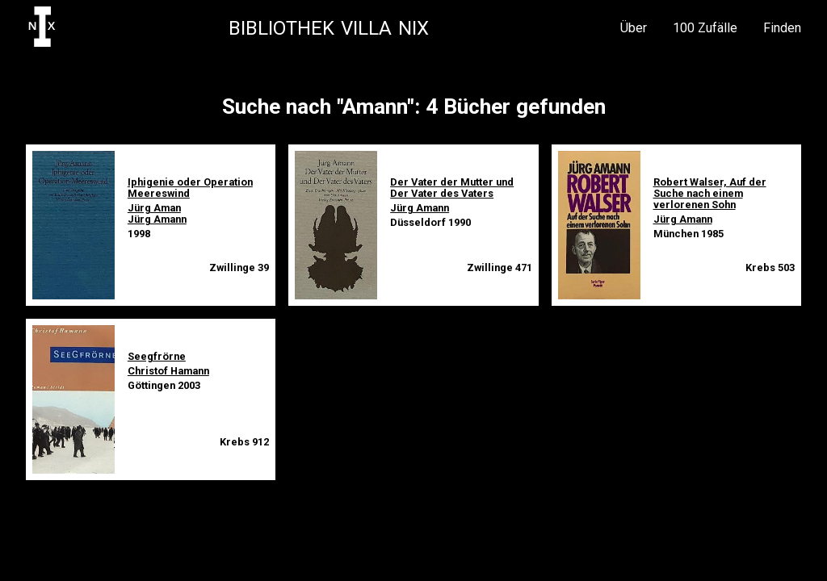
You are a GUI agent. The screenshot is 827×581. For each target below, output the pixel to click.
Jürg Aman (154, 208)
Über (633, 28)
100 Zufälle (705, 28)
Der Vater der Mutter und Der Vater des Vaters (452, 187)
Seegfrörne (157, 356)
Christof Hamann (168, 371)
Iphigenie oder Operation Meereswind (190, 187)
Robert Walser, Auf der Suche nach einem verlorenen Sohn (709, 193)
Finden (782, 28)
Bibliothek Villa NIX (329, 28)
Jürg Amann (157, 219)
